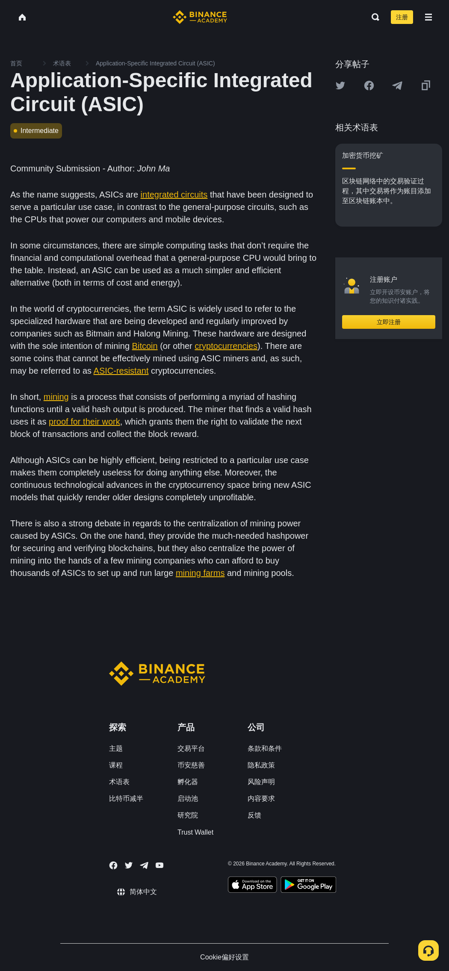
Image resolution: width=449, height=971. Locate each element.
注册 (402, 17)
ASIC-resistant (121, 370)
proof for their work (84, 421)
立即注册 (389, 322)
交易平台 (191, 748)
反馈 (254, 815)
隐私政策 (261, 765)
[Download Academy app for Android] (308, 886)
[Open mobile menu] (428, 17)
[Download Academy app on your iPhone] (252, 886)
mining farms (200, 573)
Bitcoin (145, 346)
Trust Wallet (195, 832)
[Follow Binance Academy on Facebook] (113, 865)
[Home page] (200, 17)
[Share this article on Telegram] (397, 85)
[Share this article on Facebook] (369, 85)
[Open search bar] (373, 17)
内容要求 (261, 798)
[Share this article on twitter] (340, 85)
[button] (428, 17)
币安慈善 (191, 765)
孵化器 (187, 781)
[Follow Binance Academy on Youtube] (159, 865)
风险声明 (261, 781)
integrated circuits (174, 194)
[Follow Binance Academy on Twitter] (128, 865)
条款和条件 (265, 748)
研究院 (187, 815)
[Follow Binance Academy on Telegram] (144, 865)
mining (56, 396)
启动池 (187, 798)
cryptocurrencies (226, 346)
